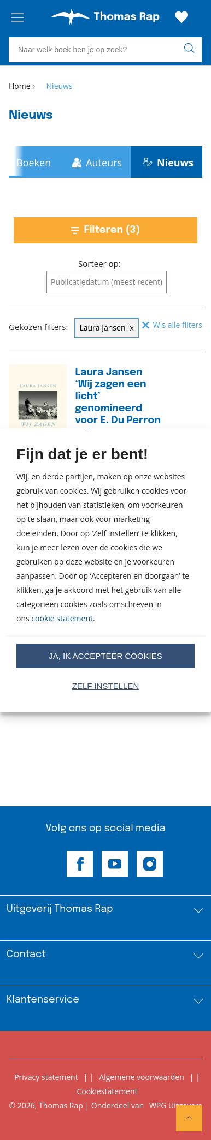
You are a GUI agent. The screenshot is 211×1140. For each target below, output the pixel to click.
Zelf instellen (105, 686)
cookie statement (62, 618)
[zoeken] (191, 49)
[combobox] (106, 282)
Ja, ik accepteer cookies (105, 656)
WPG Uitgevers (175, 1105)
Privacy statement (46, 1077)
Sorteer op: (99, 263)
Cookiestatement (107, 1091)
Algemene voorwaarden (141, 1077)
